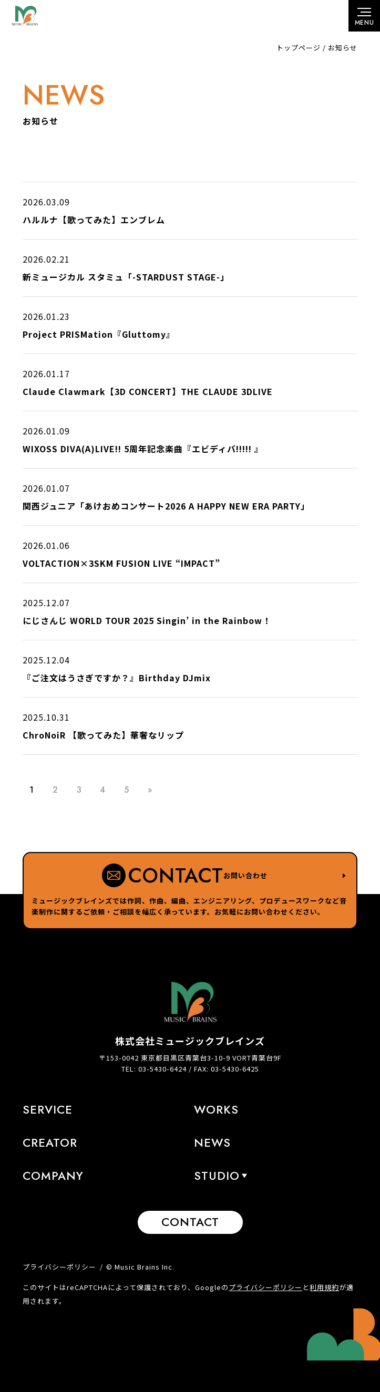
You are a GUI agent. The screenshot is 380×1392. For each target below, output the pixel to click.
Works (216, 1109)
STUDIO (217, 1175)
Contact (190, 1221)
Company (53, 1175)
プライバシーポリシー (59, 1267)
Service (48, 1109)
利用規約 (324, 1287)
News (212, 1142)
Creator (50, 1142)
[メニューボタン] (364, 16)
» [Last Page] (150, 790)
